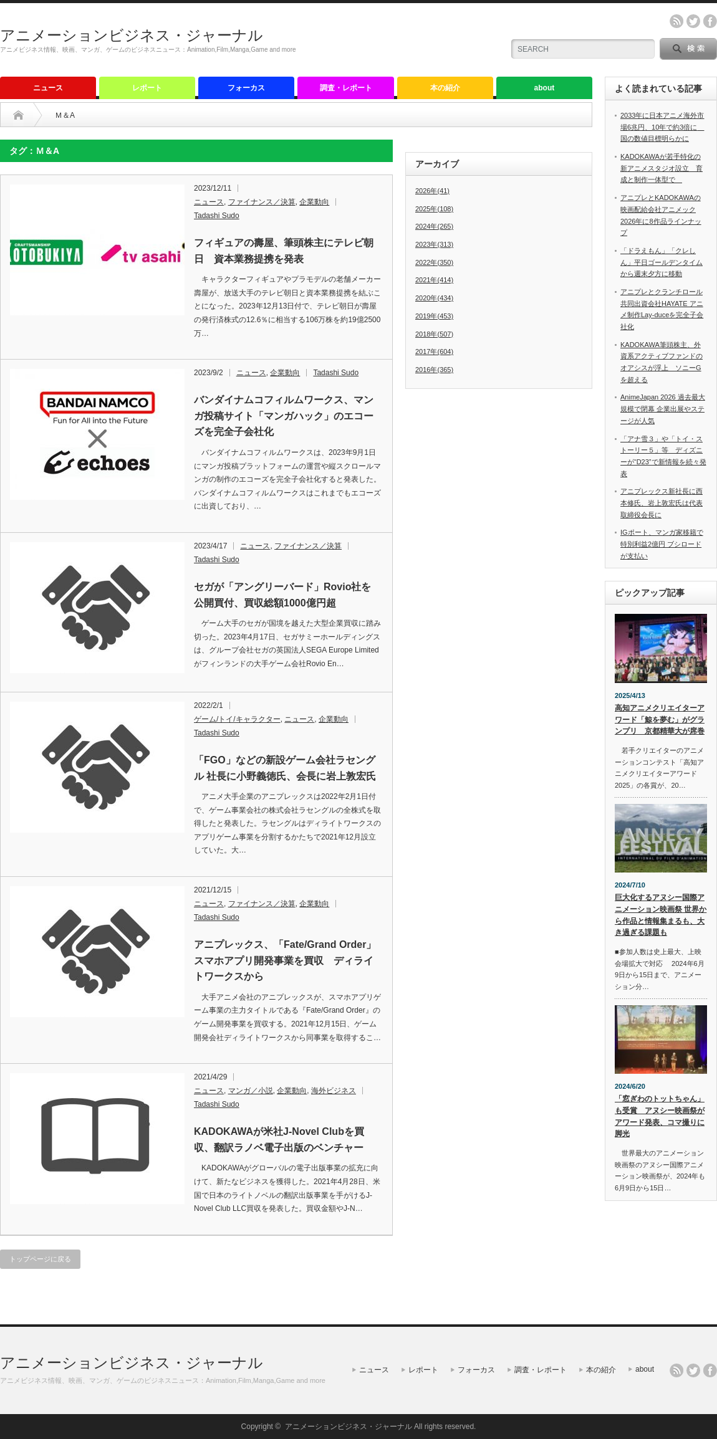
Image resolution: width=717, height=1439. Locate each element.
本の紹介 (445, 88)
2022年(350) (434, 262)
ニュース (48, 88)
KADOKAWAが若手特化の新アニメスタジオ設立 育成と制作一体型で (661, 168)
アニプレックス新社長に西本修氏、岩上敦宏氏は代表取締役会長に (661, 502)
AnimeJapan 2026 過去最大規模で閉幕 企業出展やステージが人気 (662, 408)
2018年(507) (434, 334)
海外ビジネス (333, 1090)
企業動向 (314, 202)
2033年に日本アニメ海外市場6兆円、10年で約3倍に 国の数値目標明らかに (662, 127)
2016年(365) (434, 369)
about (544, 88)
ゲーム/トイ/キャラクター (237, 719)
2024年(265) (434, 226)
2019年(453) (434, 316)
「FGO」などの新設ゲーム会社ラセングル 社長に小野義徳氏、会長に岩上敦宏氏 (285, 768)
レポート (147, 88)
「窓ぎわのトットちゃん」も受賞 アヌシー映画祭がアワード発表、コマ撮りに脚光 (660, 1116)
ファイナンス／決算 (262, 202)
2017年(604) (434, 351)
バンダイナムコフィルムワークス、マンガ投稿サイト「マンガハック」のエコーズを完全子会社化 (283, 415)
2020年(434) (434, 298)
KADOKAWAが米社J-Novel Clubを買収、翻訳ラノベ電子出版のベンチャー (279, 1139)
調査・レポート (346, 88)
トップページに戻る (40, 1259)
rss (676, 21)
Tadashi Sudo (216, 215)
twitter (693, 21)
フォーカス (246, 88)
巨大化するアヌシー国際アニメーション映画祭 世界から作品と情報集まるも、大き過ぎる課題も (660, 915)
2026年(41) (432, 190)
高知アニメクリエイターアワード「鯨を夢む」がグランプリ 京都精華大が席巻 (660, 719)
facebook (710, 21)
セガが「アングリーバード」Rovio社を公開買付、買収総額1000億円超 (282, 594)
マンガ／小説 (250, 1090)
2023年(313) (434, 244)
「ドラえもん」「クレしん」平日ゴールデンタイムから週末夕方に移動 (661, 262)
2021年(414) (434, 280)
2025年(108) (434, 209)
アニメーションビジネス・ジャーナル (131, 35)
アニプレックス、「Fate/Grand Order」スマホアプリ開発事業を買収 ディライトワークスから (285, 960)
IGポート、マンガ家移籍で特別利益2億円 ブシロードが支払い (661, 543)
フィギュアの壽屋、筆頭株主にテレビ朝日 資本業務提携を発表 (283, 250)
